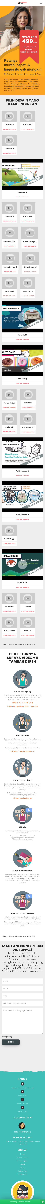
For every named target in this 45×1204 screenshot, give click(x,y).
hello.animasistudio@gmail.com (22, 1085)
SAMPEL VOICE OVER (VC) (22, 703)
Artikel (22, 1167)
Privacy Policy (22, 1174)
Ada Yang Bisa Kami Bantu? (27, 1201)
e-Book (22, 1164)
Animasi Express (22, 1161)
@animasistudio (22, 1101)
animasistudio (22, 1093)
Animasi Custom (22, 1157)
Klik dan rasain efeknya (22, 798)
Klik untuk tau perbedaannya (22, 751)
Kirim (11, 1042)
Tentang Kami (22, 1171)
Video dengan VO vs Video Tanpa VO (22, 706)
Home (22, 1154)
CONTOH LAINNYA (9, 129)
